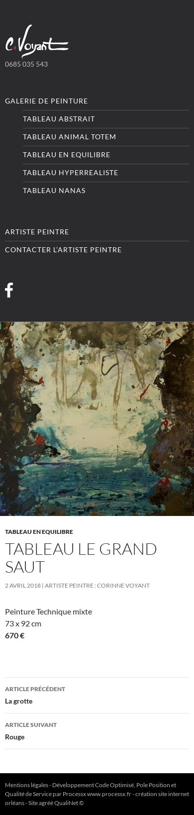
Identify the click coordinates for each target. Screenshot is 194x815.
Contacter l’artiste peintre (63, 249)
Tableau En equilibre (66, 154)
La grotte (97, 694)
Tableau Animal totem (69, 136)
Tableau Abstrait (59, 118)
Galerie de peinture (46, 101)
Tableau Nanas (54, 190)
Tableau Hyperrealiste (70, 172)
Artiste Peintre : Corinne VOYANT (97, 585)
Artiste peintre (37, 231)
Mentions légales (26, 785)
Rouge (97, 730)
